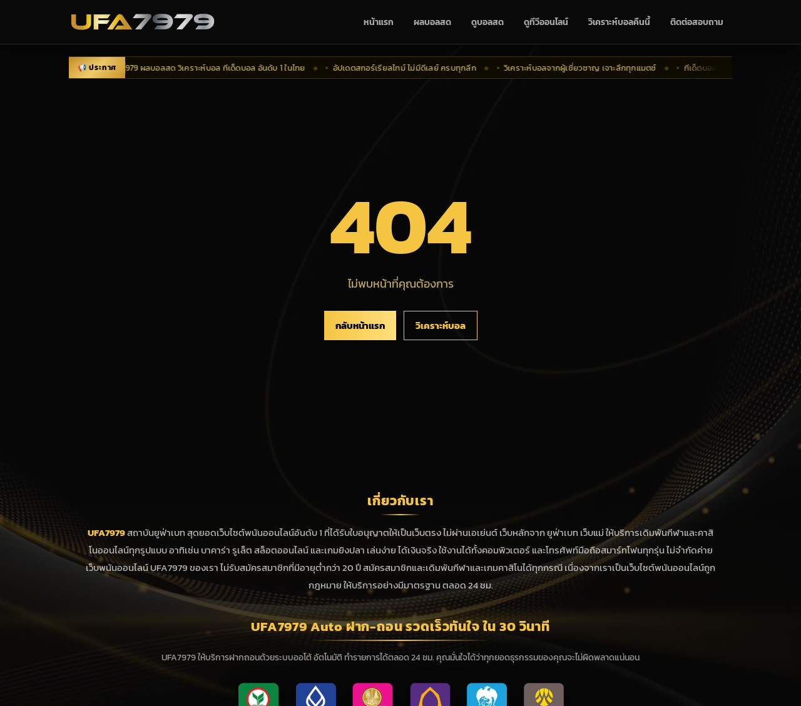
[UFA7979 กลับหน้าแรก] (143, 22)
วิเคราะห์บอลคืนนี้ (619, 22)
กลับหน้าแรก (360, 325)
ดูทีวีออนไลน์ (546, 22)
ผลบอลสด (432, 22)
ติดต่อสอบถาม (696, 22)
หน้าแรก (379, 22)
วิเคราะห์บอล (441, 325)
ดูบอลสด (487, 22)
